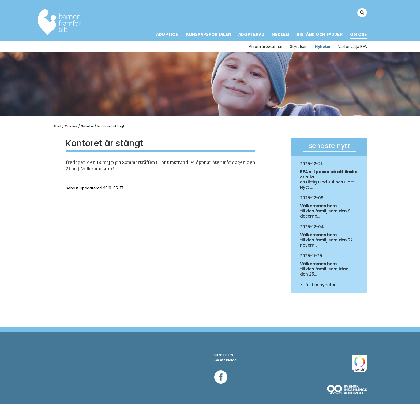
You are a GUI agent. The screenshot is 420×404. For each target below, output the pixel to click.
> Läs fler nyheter (318, 285)
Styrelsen (299, 46)
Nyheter (323, 46)
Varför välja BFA (352, 46)
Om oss (358, 34)
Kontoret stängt (111, 126)
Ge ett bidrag (225, 360)
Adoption (167, 34)
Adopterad (251, 34)
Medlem (280, 34)
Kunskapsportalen (208, 34)
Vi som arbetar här (266, 46)
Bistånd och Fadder (320, 34)
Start (57, 126)
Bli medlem (223, 354)
